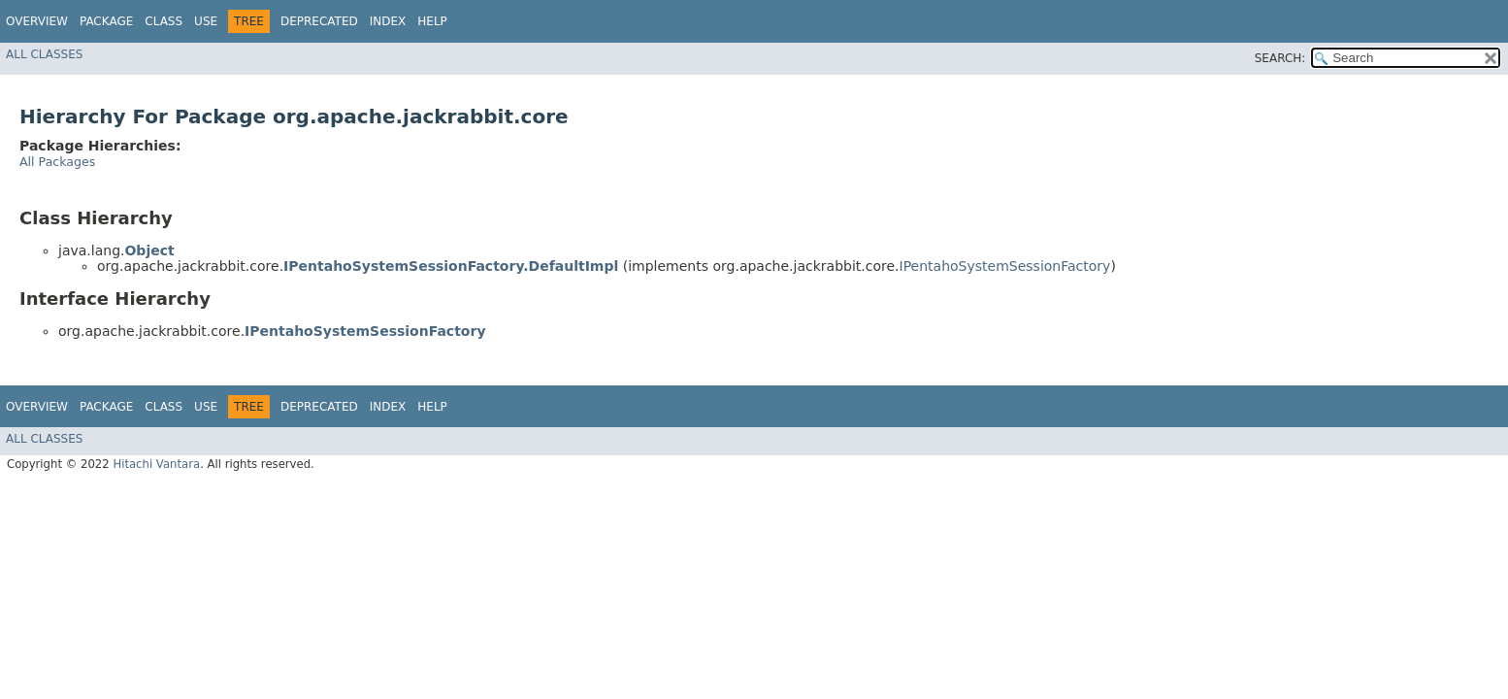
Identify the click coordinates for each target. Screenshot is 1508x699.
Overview (37, 21)
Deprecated (319, 21)
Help (432, 21)
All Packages (57, 161)
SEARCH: (1280, 58)
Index (388, 21)
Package (106, 21)
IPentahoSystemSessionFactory (1005, 266)
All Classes (44, 54)
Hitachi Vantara (156, 464)
